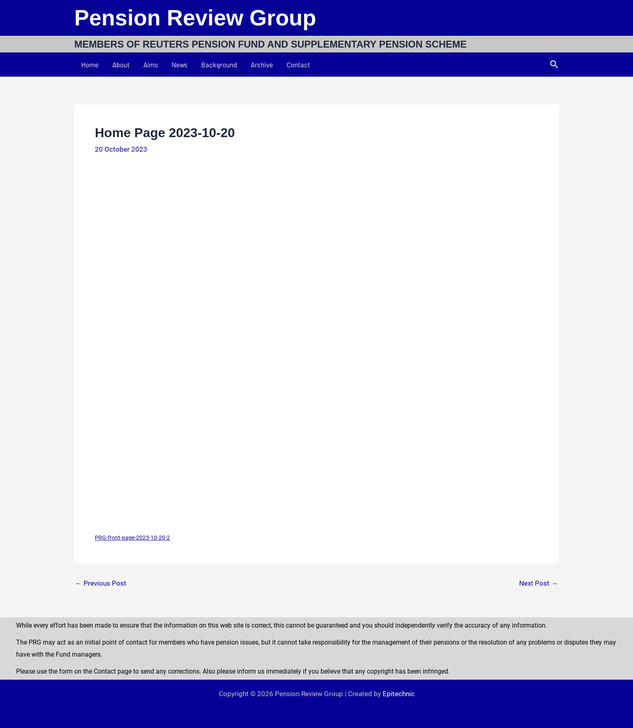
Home (90, 64)
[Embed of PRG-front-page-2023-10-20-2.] (316, 347)
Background (219, 64)
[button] (554, 64)
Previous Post (100, 583)
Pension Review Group (195, 17)
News (179, 64)
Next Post (538, 583)
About (121, 64)
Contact (298, 64)
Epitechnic (399, 694)
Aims (150, 64)
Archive (262, 64)
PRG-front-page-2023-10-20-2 (132, 537)
